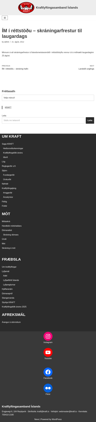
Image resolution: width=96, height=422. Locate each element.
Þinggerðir (7, 193)
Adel (5, 276)
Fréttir (4, 206)
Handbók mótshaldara (12, 226)
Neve (36, 419)
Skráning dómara (10, 235)
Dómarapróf (7, 293)
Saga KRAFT (8, 144)
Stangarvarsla (8, 298)
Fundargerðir (9, 175)
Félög (4, 202)
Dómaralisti (7, 230)
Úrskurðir (7, 179)
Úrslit (4, 239)
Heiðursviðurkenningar (13, 148)
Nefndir (5, 184)
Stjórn (4, 171)
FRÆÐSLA (11, 259)
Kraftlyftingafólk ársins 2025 (14, 307)
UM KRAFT (12, 136)
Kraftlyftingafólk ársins (13, 153)
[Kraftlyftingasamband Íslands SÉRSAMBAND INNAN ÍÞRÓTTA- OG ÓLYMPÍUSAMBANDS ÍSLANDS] (48, 7)
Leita (4, 116)
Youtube (48, 358)
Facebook (48, 378)
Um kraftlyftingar (9, 267)
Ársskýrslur (8, 197)
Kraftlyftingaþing (9, 188)
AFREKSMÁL (13, 315)
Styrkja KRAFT (8, 302)
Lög (3, 162)
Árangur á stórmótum (11, 322)
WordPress (57, 419)
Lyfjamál (5, 271)
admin (6, 42)
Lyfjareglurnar (9, 285)
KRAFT (8, 107)
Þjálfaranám (7, 289)
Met (3, 244)
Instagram (48, 342)
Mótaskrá (6, 221)
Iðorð (5, 157)
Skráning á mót (8, 248)
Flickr (48, 394)
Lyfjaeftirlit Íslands (11, 280)
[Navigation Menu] (5, 18)
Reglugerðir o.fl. (9, 166)
